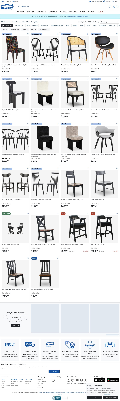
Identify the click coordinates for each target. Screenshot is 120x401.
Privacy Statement (70, 392)
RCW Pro (40, 387)
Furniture (20, 12)
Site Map (60, 394)
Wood (29, 22)
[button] (7, 25)
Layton (3, 381)
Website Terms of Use (56, 392)
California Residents (79, 392)
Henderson (14, 385)
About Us (40, 379)
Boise (20, 381)
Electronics (42, 12)
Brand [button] (67, 25)
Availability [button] (102, 25)
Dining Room (12, 22)
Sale (100, 12)
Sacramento (28, 381)
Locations (4, 377)
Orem (2, 383)
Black (4, 30)
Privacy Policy (107, 394)
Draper (3, 387)
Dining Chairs (35, 22)
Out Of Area (6, 1)
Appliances (30, 12)
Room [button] (94, 25)
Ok (95, 397)
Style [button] (88, 25)
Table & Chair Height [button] (57, 25)
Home (40, 392)
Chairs (24, 22)
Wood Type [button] (112, 25)
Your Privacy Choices (110, 397)
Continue (54, 371)
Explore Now (15, 325)
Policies (63, 392)
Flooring (63, 12)
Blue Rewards (42, 381)
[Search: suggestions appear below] (61, 7)
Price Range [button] (44, 25)
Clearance (91, 12)
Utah (2, 379)
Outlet (82, 12)
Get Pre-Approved (95, 2)
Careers (40, 385)
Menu (115, 1)
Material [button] (74, 25)
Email (2, 369)
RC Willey (4, 22)
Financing (40, 383)
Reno (12, 383)
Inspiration (73, 12)
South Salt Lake (5, 385)
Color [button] (82, 25)
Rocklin (27, 383)
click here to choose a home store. (78, 16)
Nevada (14, 379)
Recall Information (47, 392)
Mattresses (53, 12)
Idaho (21, 379)
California (28, 379)
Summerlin (14, 381)
